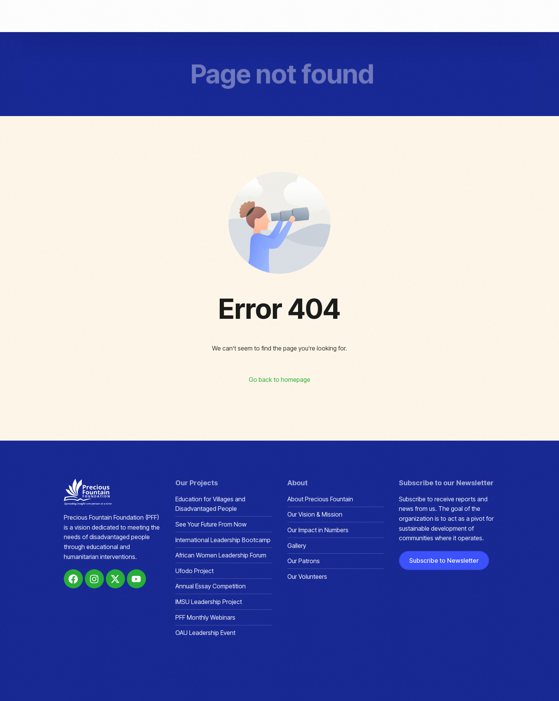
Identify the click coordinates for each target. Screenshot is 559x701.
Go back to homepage (279, 379)
